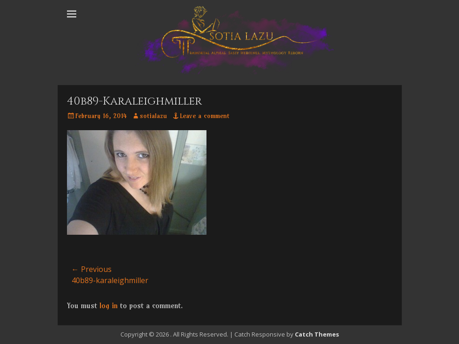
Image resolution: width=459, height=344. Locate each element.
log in (109, 305)
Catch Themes (317, 334)
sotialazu (153, 116)
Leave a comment (204, 116)
